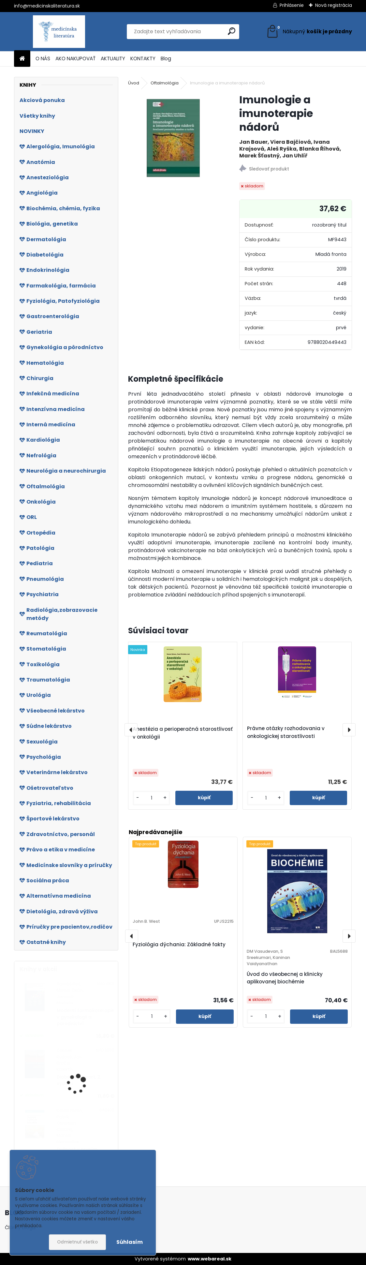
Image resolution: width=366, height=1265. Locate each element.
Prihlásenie (292, 5)
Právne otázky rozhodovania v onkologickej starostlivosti (286, 732)
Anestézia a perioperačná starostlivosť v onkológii (183, 733)
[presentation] (131, 729)
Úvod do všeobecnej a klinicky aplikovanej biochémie (285, 978)
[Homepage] (22, 58)
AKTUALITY (113, 58)
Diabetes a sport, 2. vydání (79, 1080)
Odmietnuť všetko (77, 1242)
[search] (231, 31)
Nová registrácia (333, 5)
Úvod (133, 83)
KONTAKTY (142, 58)
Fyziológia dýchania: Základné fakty (179, 944)
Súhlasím (129, 1242)
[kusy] (151, 798)
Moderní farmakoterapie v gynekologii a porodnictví (85, 1017)
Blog (166, 58)
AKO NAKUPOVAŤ (75, 58)
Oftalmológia (165, 83)
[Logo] (59, 31)
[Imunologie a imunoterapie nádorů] (173, 138)
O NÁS (43, 58)
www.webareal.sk (209, 1259)
